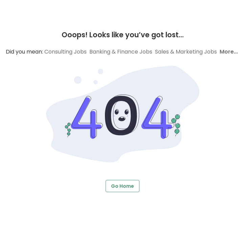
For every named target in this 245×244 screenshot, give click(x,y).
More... (229, 52)
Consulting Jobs (65, 52)
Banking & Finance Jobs (120, 52)
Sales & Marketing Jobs (186, 52)
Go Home (122, 186)
